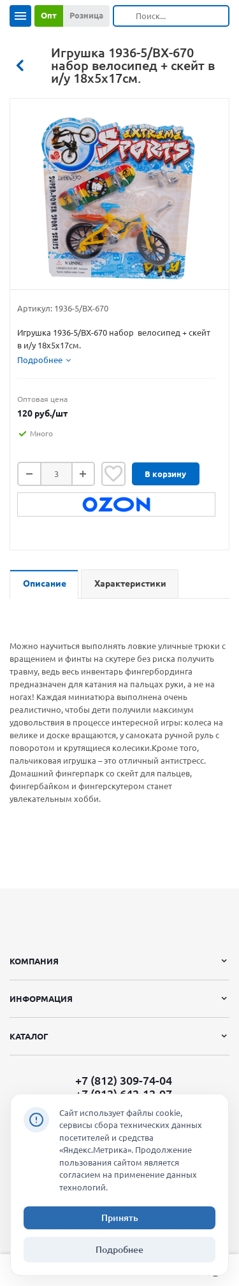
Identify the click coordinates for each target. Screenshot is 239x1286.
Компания (34, 961)
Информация (41, 998)
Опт (49, 15)
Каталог (29, 1036)
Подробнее (119, 1250)
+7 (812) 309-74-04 (123, 1080)
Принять (119, 1218)
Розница (86, 15)
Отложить (113, 474)
